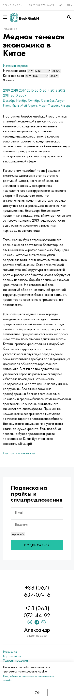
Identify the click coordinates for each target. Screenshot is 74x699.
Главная (10, 29)
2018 (14, 90)
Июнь (16, 105)
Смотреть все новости (19, 453)
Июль (7, 105)
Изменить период (15, 65)
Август (60, 100)
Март (42, 105)
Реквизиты (10, 652)
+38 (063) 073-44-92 (41, 5)
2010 (14, 95)
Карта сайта (12, 656)
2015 (38, 90)
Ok (37, 692)
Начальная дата (14, 70)
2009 (22, 95)
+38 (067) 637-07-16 (37, 591)
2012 (61, 90)
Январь (65, 105)
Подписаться (37, 545)
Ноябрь (21, 100)
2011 (6, 95)
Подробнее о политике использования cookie (28, 678)
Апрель (33, 105)
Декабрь (9, 100)
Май (23, 105)
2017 (22, 90)
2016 (30, 90)
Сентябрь (48, 100)
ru (70, 5)
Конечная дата (13, 75)
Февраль (54, 105)
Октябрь (34, 100)
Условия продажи (15, 660)
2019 (6, 90)
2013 (53, 90)
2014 (46, 90)
